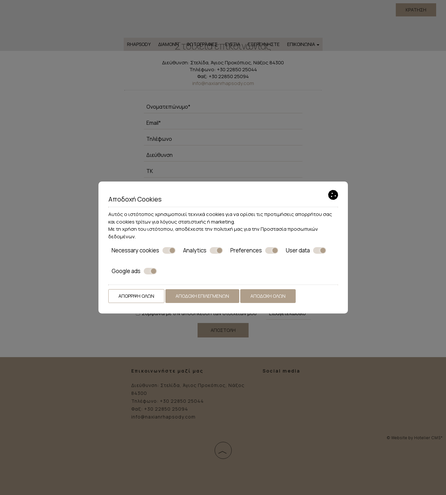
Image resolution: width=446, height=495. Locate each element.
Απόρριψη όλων (136, 296)
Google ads (134, 271)
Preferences (254, 250)
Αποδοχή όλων (268, 296)
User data (306, 250)
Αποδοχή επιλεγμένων (202, 296)
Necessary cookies (144, 250)
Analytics (203, 250)
